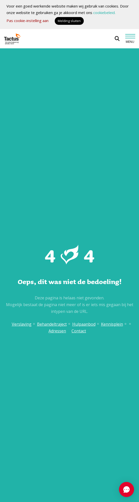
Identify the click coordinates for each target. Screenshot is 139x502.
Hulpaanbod (84, 324)
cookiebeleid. (104, 12)
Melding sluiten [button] (69, 21)
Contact (79, 331)
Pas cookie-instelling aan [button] (27, 20)
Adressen (57, 331)
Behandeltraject (52, 324)
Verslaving (22, 324)
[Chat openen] (126, 489)
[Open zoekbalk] (117, 38)
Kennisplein (112, 324)
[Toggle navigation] (130, 39)
